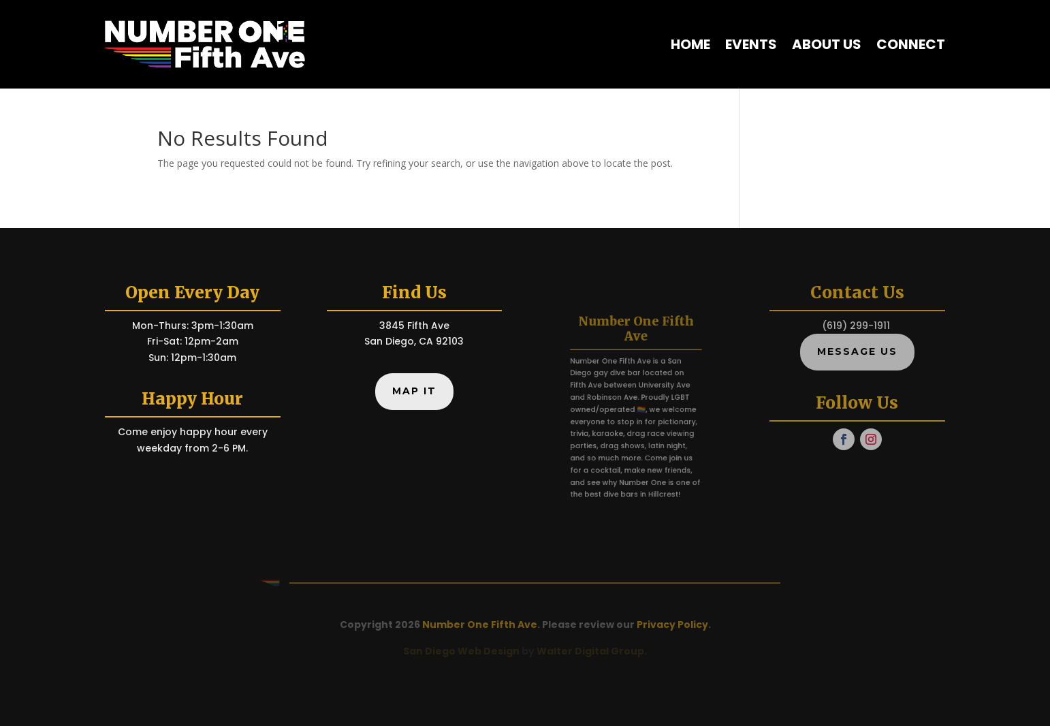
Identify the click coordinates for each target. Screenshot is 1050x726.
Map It (414, 391)
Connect (910, 44)
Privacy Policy (672, 624)
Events (751, 44)
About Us (826, 44)
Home (690, 44)
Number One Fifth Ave (479, 624)
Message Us (857, 351)
